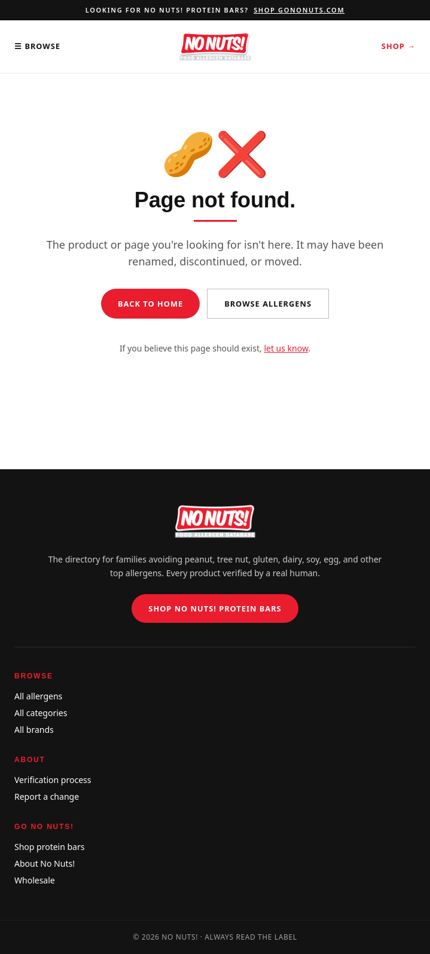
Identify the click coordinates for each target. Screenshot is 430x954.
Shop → (399, 46)
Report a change (46, 796)
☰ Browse (37, 46)
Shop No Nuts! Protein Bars (214, 608)
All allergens (38, 696)
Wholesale (34, 880)
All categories (40, 712)
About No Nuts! (44, 863)
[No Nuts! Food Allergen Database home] (215, 46)
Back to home (150, 303)
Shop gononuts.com (299, 9)
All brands (34, 729)
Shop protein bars (49, 846)
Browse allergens (268, 303)
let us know (286, 348)
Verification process (52, 779)
